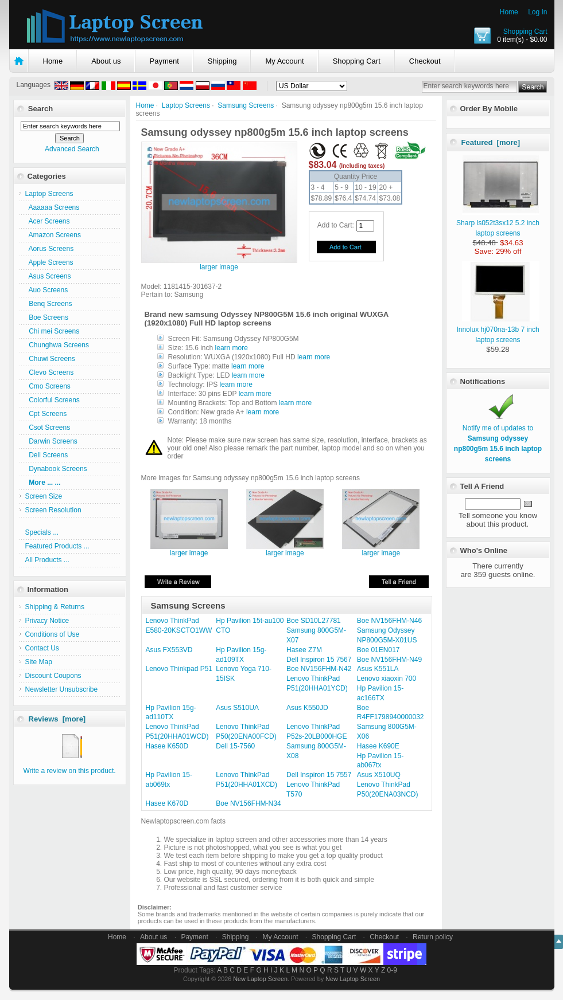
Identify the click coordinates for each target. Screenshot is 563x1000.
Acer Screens (47, 221)
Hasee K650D (167, 746)
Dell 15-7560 (235, 746)
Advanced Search (72, 149)
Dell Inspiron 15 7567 (318, 660)
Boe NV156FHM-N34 (248, 803)
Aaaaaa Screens (52, 207)
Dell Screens (46, 455)
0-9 (392, 970)
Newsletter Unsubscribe (61, 689)
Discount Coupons (53, 676)
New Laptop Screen (260, 978)
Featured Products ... (57, 546)
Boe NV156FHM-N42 (318, 669)
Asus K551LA (378, 669)
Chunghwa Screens (57, 345)
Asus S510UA (237, 708)
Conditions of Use (52, 634)
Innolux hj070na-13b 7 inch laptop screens (497, 329)
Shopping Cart (525, 32)
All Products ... (47, 560)
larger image (189, 550)
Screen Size (44, 496)
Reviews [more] (57, 719)
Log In (537, 12)
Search (40, 108)
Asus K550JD (307, 708)
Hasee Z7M (304, 650)
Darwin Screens (51, 441)
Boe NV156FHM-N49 (389, 660)
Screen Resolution (53, 510)
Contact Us (42, 648)
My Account (284, 61)
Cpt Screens (46, 414)
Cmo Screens (48, 386)
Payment (164, 61)
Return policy (433, 937)
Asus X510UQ (379, 775)
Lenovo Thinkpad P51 (179, 669)
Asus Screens (48, 276)
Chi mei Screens (52, 331)
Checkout (425, 61)
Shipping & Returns (54, 607)
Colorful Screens (52, 400)
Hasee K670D (167, 803)
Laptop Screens (186, 105)
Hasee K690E (378, 746)
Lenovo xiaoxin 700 (386, 678)
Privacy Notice (47, 621)
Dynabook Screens (56, 469)
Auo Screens (46, 290)
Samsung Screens (246, 105)
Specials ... (42, 532)
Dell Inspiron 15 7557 (318, 775)
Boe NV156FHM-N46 (389, 621)
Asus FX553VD (169, 650)
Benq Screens (48, 304)
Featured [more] (491, 142)
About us (106, 61)
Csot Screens (48, 427)
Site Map (38, 662)
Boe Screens (46, 317)
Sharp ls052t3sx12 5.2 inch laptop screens (497, 223)
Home (509, 12)
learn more (231, 348)
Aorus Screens (49, 249)
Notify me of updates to (498, 438)
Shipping (222, 61)
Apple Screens (49, 262)
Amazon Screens (53, 235)
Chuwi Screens (50, 359)
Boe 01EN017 (378, 650)
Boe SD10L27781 (313, 621)
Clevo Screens (49, 372)
